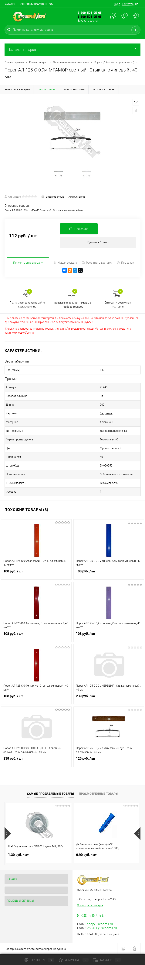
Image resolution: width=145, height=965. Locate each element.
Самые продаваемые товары (50, 794)
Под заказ (125, 262)
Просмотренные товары (98, 794)
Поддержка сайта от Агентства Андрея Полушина (35, 948)
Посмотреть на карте (90, 905)
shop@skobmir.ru (100, 924)
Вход (117, 3)
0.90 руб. (86, 855)
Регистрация (130, 3)
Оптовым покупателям (36, 4)
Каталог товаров (72, 49)
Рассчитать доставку (97, 262)
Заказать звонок (88, 20)
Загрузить (106, 413)
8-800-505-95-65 (90, 17)
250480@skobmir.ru (102, 928)
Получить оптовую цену (28, 262)
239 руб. (109, 698)
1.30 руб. (18, 855)
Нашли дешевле (65, 262)
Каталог (10, 4)
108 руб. (36, 573)
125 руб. (109, 760)
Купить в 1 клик (98, 242)
